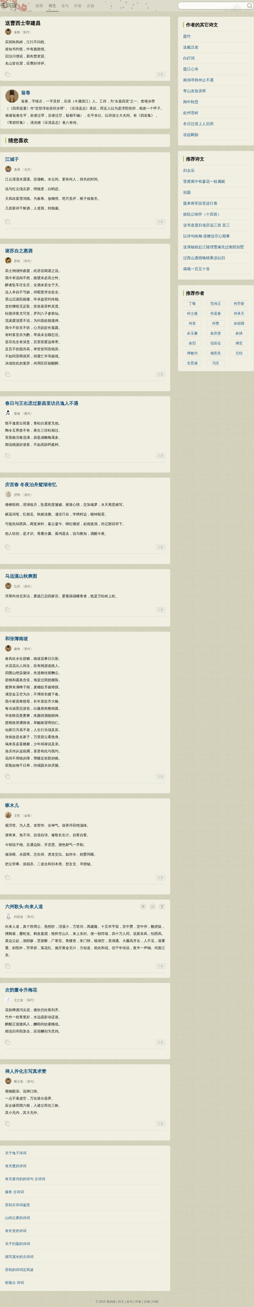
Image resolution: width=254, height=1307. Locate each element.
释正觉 (18, 1081)
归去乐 (189, 170)
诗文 (52, 6)
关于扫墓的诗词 (17, 1244)
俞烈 (192, 343)
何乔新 (239, 303)
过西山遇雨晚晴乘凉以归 (204, 258)
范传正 (215, 303)
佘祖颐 (239, 323)
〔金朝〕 (27, 815)
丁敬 (192, 303)
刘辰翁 (18, 917)
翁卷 (17, 32)
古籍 (90, 6)
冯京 (215, 363)
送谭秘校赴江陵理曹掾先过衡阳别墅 (213, 247)
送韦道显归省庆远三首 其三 (206, 225)
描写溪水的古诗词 (19, 1257)
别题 (187, 192)
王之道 (18, 1000)
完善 (160, 74)
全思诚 (192, 363)
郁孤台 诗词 (14, 1283)
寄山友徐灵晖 (194, 91)
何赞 (215, 323)
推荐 (39, 6)
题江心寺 (190, 69)
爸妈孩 (8, 5)
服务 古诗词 (14, 1192)
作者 (78, 6)
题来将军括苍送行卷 (200, 203)
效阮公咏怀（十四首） (202, 214)
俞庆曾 (215, 333)
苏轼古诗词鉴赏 (17, 1205)
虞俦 (17, 649)
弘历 (17, 586)
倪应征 (215, 343)
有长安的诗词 (15, 1231)
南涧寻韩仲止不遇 (198, 80)
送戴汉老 (190, 47)
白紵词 (189, 58)
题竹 (187, 36)
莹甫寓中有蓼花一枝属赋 (204, 181)
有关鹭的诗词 (15, 1166)
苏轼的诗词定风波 (19, 1270)
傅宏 (239, 343)
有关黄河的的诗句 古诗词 (25, 1179)
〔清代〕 (27, 495)
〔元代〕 (27, 169)
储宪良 (215, 353)
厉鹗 (17, 495)
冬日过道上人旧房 (198, 123)
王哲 (17, 815)
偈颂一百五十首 (196, 269)
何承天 (239, 313)
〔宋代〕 (26, 32)
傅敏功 (192, 353)
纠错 (155, 1301)
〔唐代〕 (27, 413)
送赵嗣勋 (190, 134)
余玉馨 (192, 333)
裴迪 (17, 413)
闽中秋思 (190, 102)
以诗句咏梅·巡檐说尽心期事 (206, 236)
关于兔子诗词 (15, 1153)
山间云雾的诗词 (17, 1218)
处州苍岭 (190, 113)
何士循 (192, 313)
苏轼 (17, 261)
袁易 (17, 169)
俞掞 (239, 333)
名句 (65, 6)
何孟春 (215, 313)
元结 (239, 353)
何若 (192, 323)
